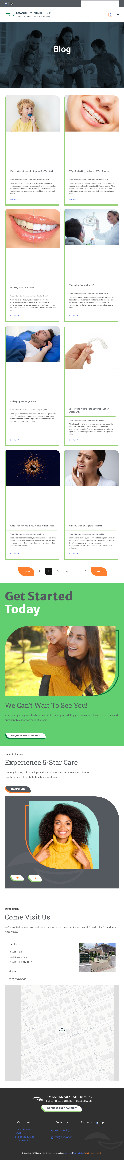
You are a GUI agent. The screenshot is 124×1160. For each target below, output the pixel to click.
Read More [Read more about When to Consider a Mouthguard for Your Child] (14, 199)
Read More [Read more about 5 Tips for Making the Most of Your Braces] (73, 199)
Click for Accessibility (93, 1153)
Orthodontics (23, 1133)
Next (97, 571)
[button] (117, 14)
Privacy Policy (78, 1153)
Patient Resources (24, 1136)
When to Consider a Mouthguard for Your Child (32, 171)
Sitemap (68, 1153)
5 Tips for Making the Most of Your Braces (89, 171)
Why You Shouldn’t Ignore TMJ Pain (85, 525)
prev (27, 571)
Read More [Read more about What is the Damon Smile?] (73, 316)
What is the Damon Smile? (81, 285)
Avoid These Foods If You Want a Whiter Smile (32, 525)
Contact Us (24, 1140)
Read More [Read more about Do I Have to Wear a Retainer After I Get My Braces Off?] (73, 440)
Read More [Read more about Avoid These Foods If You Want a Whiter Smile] (14, 554)
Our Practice (24, 1129)
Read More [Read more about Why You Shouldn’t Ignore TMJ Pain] (73, 554)
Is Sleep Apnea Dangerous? (23, 401)
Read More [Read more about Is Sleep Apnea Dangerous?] (14, 440)
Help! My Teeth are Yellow (22, 287)
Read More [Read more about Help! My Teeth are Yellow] (14, 316)
